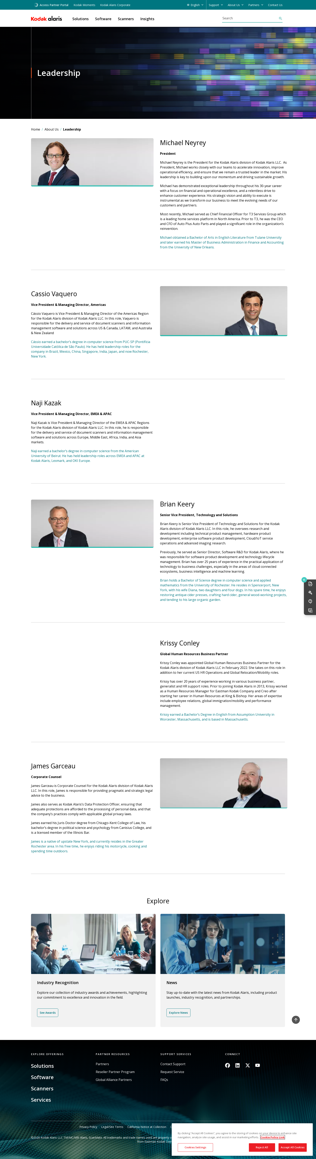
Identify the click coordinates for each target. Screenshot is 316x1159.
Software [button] (103, 18)
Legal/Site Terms (112, 1127)
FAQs (164, 1079)
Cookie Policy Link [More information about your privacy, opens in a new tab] (273, 1137)
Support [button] (214, 5)
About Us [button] (234, 5)
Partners (102, 1064)
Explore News (178, 1013)
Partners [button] (253, 5)
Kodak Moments (84, 5)
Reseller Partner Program (115, 1071)
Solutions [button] (80, 18)
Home (35, 129)
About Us (52, 129)
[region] (242, 1139)
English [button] (195, 5)
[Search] (250, 18)
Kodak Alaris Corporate (115, 5)
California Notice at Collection (146, 1127)
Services (41, 1099)
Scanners (42, 1088)
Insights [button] (147, 18)
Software (42, 1077)
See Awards (48, 1013)
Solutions (42, 1066)
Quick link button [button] (304, 580)
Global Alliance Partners (114, 1079)
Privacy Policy (88, 1127)
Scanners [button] (126, 18)
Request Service (172, 1071)
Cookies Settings (195, 1147)
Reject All (262, 1147)
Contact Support (172, 1064)
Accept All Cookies (293, 1147)
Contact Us (275, 5)
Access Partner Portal (51, 5)
